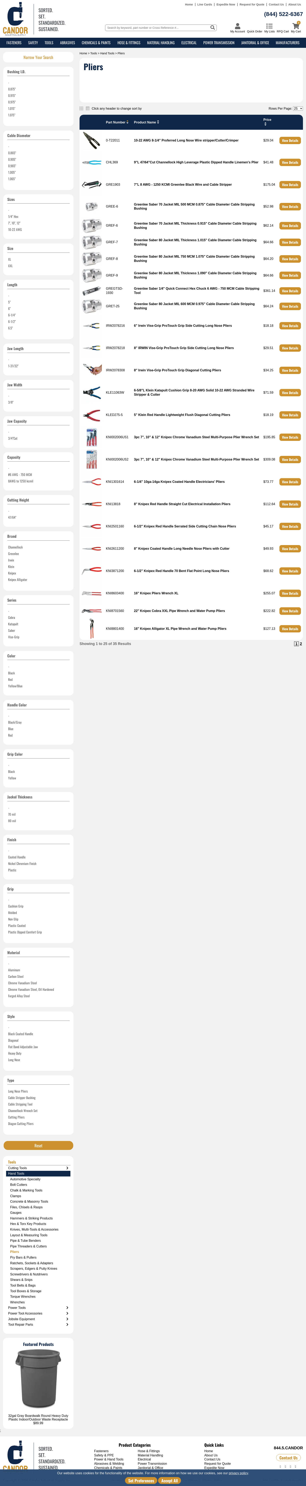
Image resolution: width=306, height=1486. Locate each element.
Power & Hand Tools (109, 1459)
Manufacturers (288, 42)
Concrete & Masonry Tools (29, 1201)
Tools (49, 42)
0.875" (12, 89)
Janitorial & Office (255, 42)
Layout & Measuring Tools (28, 1235)
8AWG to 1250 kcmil (20, 481)
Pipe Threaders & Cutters (28, 1246)
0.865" (12, 152)
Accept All (169, 1480)
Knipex (12, 573)
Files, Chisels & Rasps (26, 1207)
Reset (38, 1145)
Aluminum (14, 969)
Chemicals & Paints (96, 42)
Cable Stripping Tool (20, 1104)
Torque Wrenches (23, 1296)
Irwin (11, 560)
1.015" (11, 108)
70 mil (12, 814)
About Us (294, 4)
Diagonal (13, 1040)
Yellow (12, 778)
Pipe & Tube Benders (25, 1240)
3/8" (10, 402)
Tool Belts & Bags (23, 1285)
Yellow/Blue (15, 686)
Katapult (13, 623)
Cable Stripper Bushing (22, 1097)
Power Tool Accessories (38, 1313)
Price (267, 122)
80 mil (12, 820)
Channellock (15, 547)
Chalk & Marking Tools (26, 1190)
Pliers (14, 1252)
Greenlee (13, 553)
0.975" (12, 102)
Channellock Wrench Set (23, 1110)
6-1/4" (12, 315)
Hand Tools (107, 53)
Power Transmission (219, 42)
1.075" (11, 114)
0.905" (12, 159)
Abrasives (67, 42)
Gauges (16, 1212)
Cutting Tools (38, 1168)
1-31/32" (13, 365)
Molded (12, 912)
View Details (290, 140)
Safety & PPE (104, 1455)
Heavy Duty (14, 1053)
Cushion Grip (15, 906)
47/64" (12, 517)
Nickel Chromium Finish (22, 863)
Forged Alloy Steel (19, 995)
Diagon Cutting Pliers (20, 1123)
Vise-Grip (13, 636)
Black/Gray (15, 722)
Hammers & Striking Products (31, 1218)
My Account (237, 31)
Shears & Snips (21, 1279)
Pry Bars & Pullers (23, 1257)
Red (10, 679)
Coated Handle (17, 857)
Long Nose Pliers (18, 1091)
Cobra (11, 617)
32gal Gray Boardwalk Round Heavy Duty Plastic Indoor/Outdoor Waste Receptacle (38, 1417)
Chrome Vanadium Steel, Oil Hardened (31, 989)
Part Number (117, 122)
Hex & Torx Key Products (28, 1224)
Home (189, 4)
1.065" (12, 178)
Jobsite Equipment (38, 1319)
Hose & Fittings (128, 42)
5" (9, 302)
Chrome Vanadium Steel (22, 982)
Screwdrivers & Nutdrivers (29, 1274)
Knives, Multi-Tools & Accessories (34, 1229)
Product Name (147, 122)
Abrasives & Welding (109, 1463)
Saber (11, 630)
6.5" (10, 328)
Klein (11, 566)
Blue (10, 728)
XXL (10, 265)
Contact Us (276, 4)
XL (9, 259)
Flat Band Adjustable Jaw (23, 1046)
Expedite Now (226, 4)
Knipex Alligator (17, 579)
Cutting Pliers (16, 1117)
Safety (33, 42)
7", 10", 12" (14, 223)
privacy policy (238, 1473)
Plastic (12, 870)
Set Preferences (141, 1480)
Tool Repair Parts (38, 1324)
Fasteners (14, 42)
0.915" (12, 95)
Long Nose (14, 1059)
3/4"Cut (12, 438)
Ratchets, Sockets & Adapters (31, 1263)
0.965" (12, 165)
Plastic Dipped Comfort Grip (25, 932)
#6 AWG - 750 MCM (20, 474)
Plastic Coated (17, 925)
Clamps (15, 1196)
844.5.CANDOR (288, 1448)
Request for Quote (252, 4)
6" (9, 308)
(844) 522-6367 (283, 14)
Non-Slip (13, 919)
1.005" (12, 172)
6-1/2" (12, 321)
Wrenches (17, 1302)
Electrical (189, 42)
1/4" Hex (13, 216)
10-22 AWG (15, 229)
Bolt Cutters (18, 1184)
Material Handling (161, 42)
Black (11, 673)
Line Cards (204, 4)
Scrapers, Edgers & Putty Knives (33, 1268)
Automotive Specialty (25, 1179)
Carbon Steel (16, 976)
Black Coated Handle (20, 1033)
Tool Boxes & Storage (25, 1291)
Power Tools (38, 1308)
